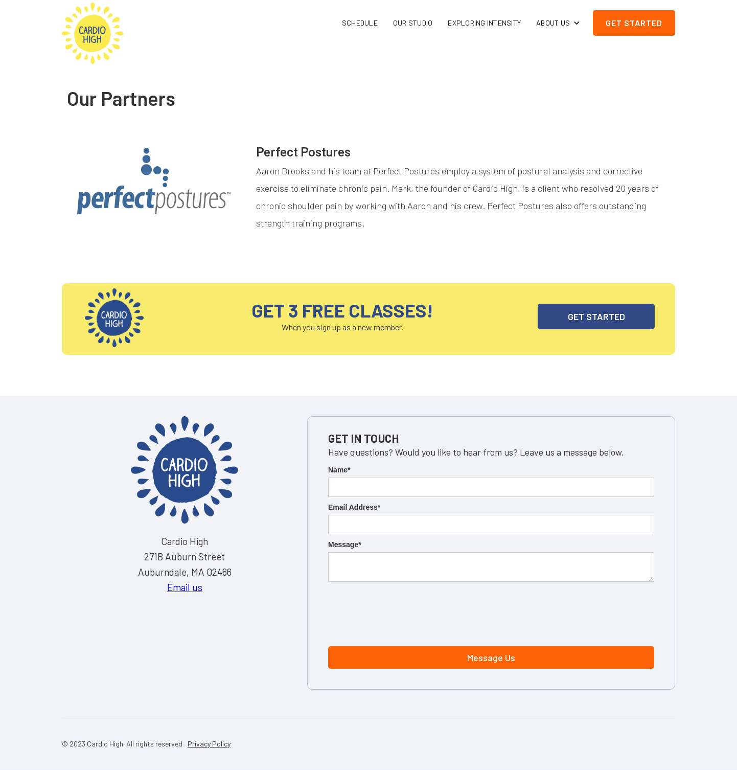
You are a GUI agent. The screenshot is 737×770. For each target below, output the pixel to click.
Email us (184, 587)
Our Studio (413, 22)
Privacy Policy (209, 743)
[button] (558, 23)
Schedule (360, 22)
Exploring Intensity (484, 22)
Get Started (634, 23)
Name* (339, 470)
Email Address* (354, 507)
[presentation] (405, 612)
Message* (344, 544)
